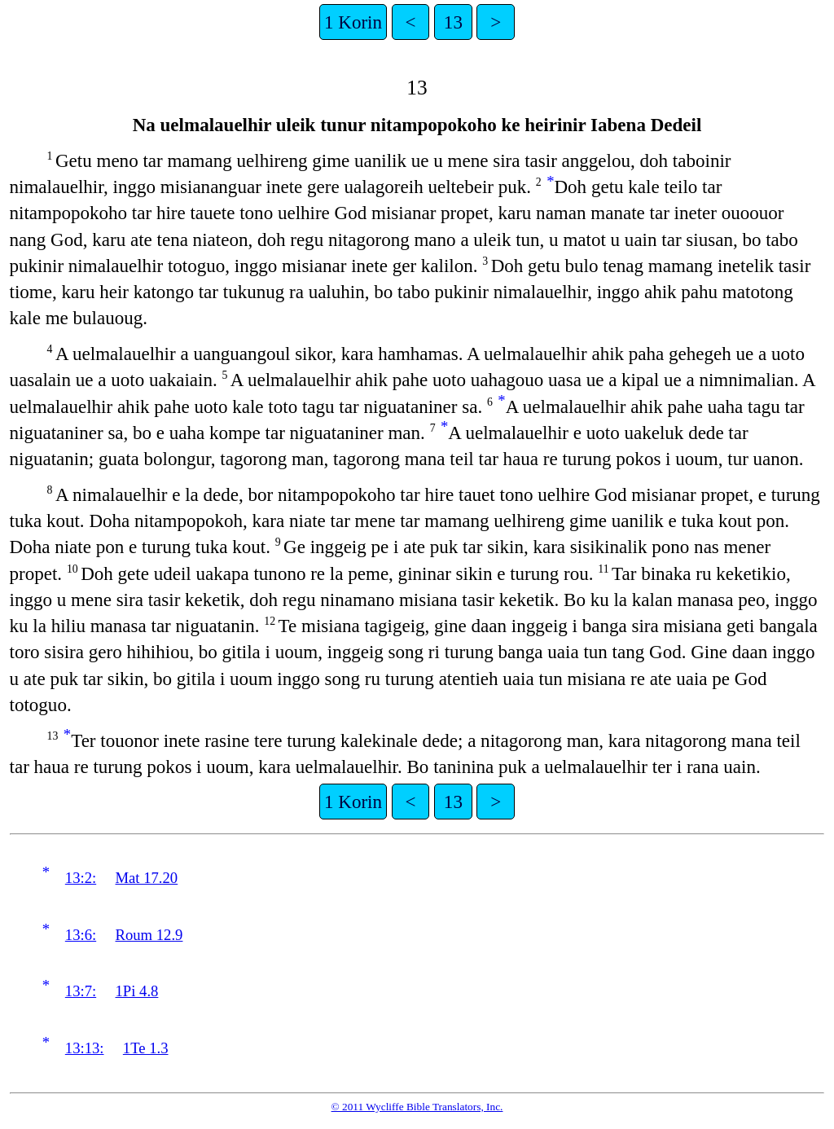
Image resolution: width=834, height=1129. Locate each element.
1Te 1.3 (146, 1048)
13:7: (80, 990)
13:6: (80, 934)
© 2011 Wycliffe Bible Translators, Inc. (417, 1106)
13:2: (80, 877)
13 (453, 22)
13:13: (84, 1048)
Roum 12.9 (149, 934)
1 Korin (353, 22)
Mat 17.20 (147, 877)
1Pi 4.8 (137, 990)
